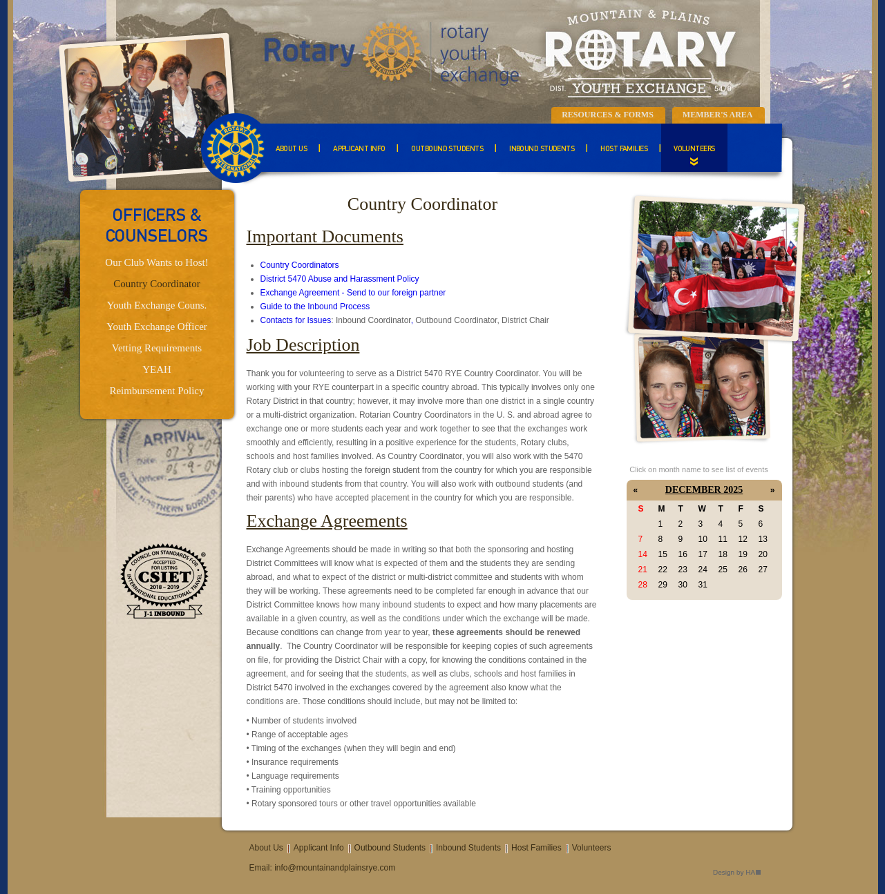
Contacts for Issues (296, 320)
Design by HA (737, 873)
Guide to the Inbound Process (315, 306)
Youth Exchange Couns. (157, 305)
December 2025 (704, 490)
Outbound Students (447, 149)
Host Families (623, 149)
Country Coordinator (156, 283)
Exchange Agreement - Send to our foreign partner (353, 293)
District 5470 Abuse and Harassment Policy (339, 279)
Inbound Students (541, 149)
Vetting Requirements (157, 347)
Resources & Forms (608, 114)
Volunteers (694, 149)
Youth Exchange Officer (156, 326)
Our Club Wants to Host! (156, 262)
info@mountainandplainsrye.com (334, 868)
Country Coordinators (299, 265)
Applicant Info (359, 149)
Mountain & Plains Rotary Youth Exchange (498, 52)
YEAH (156, 369)
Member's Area (718, 114)
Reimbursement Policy (156, 390)
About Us (291, 149)
